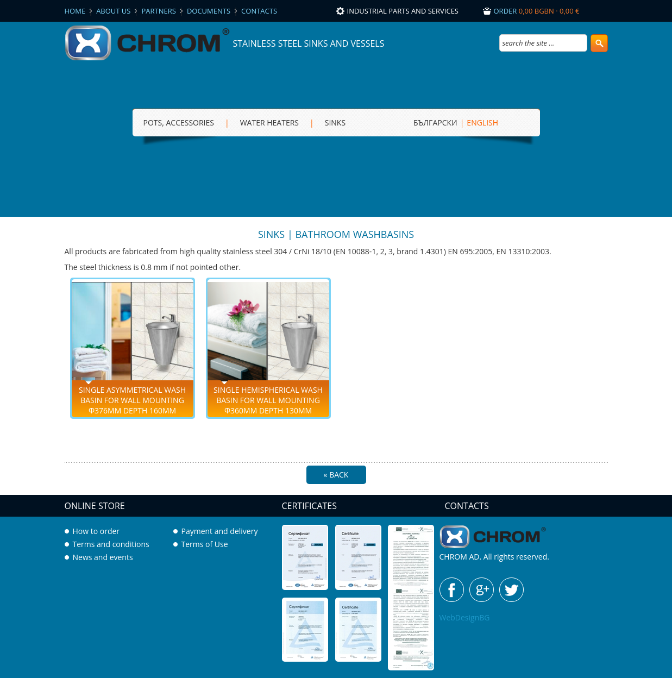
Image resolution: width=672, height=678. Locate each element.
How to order (96, 531)
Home (75, 11)
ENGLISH (482, 122)
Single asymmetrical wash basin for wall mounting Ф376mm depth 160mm (132, 400)
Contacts (259, 11)
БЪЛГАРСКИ (435, 122)
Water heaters (269, 122)
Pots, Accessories (178, 122)
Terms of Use (204, 544)
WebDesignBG (464, 617)
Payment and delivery (219, 531)
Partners (158, 11)
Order (537, 11)
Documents (208, 11)
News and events (103, 557)
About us (113, 11)
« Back (336, 474)
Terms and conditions (111, 544)
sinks (335, 122)
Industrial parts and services (403, 11)
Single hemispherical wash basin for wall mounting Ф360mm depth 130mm (268, 400)
